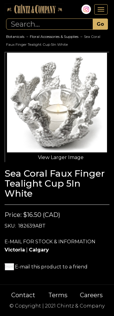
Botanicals (15, 36)
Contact (23, 295)
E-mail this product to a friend (51, 267)
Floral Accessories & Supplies (54, 36)
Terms (57, 295)
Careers (91, 295)
